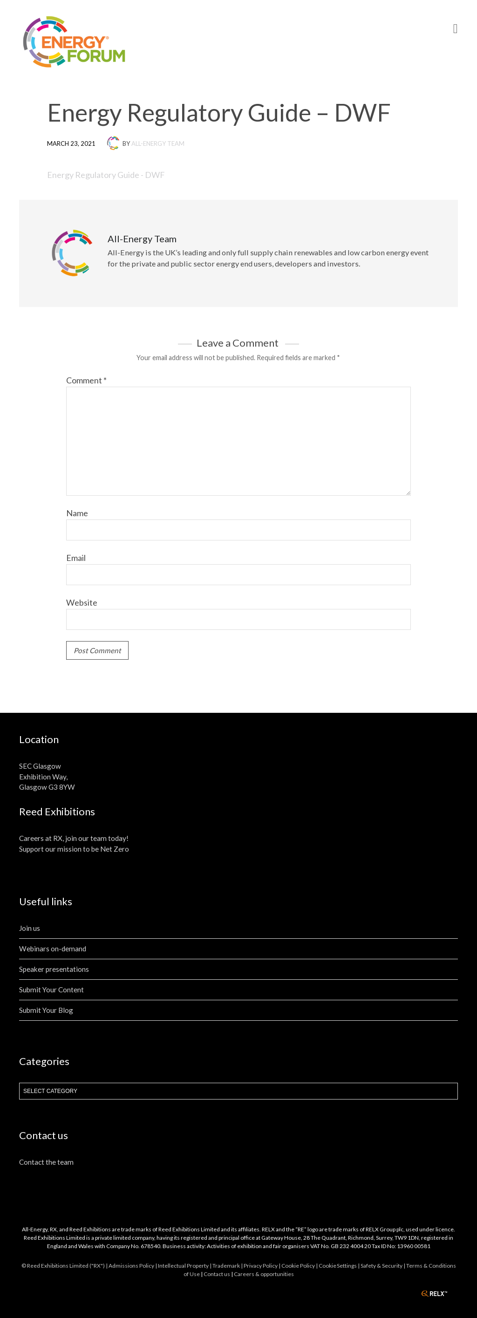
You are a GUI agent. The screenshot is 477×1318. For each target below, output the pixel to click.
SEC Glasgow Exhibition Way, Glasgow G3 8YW (47, 777)
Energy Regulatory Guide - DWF (106, 175)
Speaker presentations (54, 969)
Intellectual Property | (185, 1265)
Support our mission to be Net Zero (74, 849)
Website (81, 602)
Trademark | (228, 1265)
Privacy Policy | (262, 1265)
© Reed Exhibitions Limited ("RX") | (65, 1265)
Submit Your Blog (46, 1010)
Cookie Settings (338, 1265)
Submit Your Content (51, 989)
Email (76, 558)
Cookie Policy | (300, 1265)
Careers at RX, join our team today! (74, 838)
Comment (86, 380)
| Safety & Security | (382, 1265)
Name (77, 513)
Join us (29, 928)
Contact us (217, 1273)
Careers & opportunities (264, 1273)
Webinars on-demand (52, 948)
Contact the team (46, 1162)
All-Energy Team (157, 143)
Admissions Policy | (133, 1265)
